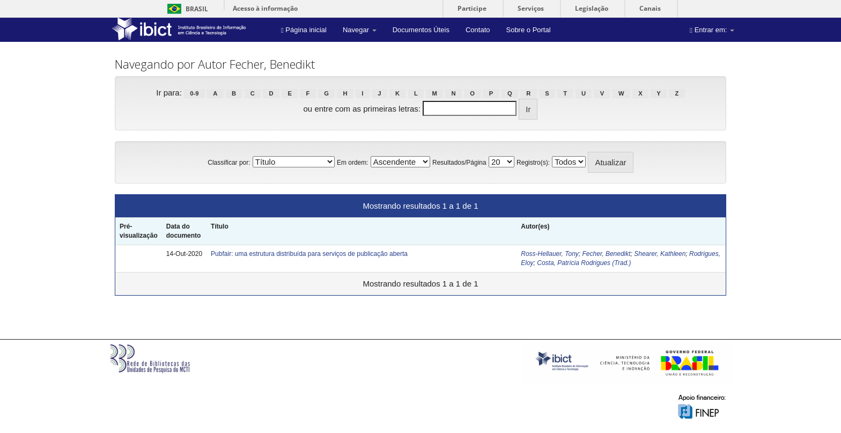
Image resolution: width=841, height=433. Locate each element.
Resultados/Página (459, 162)
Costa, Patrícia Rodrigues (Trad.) (584, 263)
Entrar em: (712, 30)
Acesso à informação (265, 8)
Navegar (360, 30)
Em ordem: (352, 162)
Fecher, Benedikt (606, 254)
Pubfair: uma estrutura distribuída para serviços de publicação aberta (309, 254)
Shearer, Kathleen (659, 254)
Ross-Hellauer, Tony (550, 254)
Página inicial (304, 30)
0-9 (194, 93)
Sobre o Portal (528, 30)
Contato (478, 30)
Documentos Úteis (421, 30)
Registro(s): (533, 162)
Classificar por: (229, 162)
